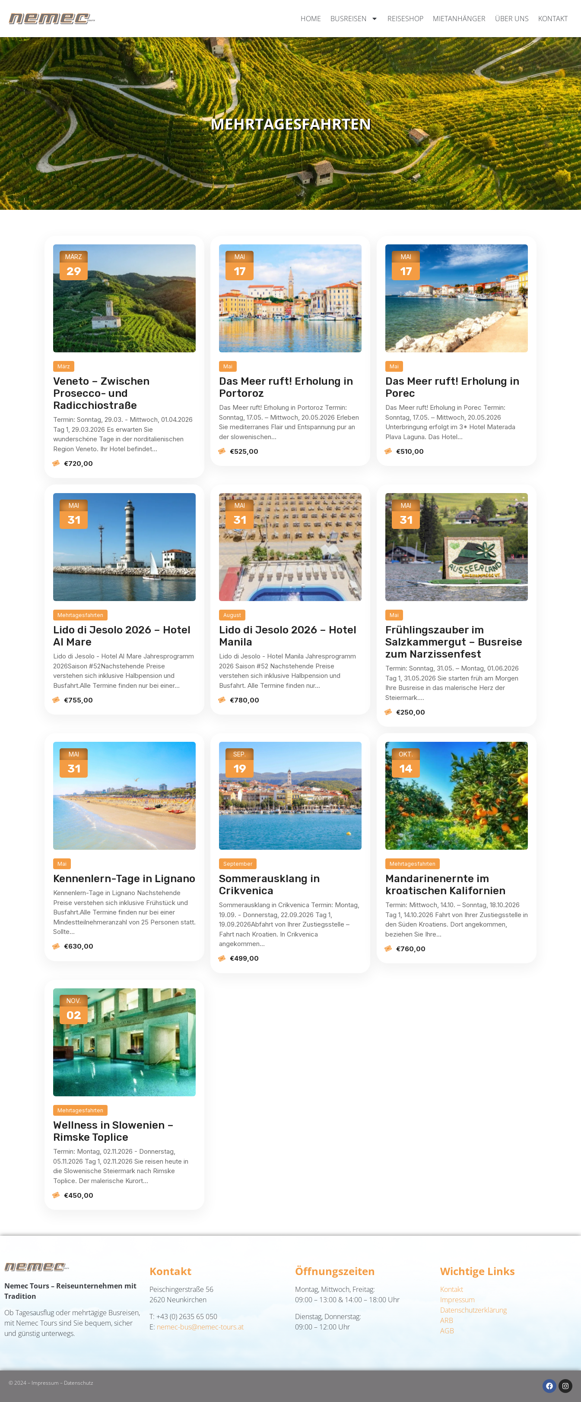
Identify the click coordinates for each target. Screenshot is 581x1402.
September (237, 864)
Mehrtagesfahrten (80, 615)
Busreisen (354, 18)
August (232, 615)
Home (311, 18)
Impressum (457, 1299)
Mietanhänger (459, 18)
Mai (227, 366)
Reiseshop (405, 18)
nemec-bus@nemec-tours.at (200, 1327)
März (63, 366)
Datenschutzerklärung (473, 1310)
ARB (446, 1320)
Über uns (512, 18)
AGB (447, 1331)
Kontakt (553, 18)
